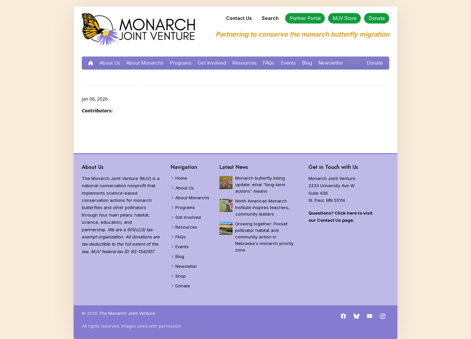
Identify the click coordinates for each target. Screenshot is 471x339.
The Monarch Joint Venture (127, 313)
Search (270, 18)
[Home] (139, 30)
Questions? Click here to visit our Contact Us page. (340, 216)
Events (288, 63)
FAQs (268, 63)
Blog (307, 63)
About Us (109, 63)
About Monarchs (145, 63)
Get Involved (212, 63)
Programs (181, 63)
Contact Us (239, 18)
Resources (244, 63)
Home (181, 178)
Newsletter (330, 63)
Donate (375, 63)
